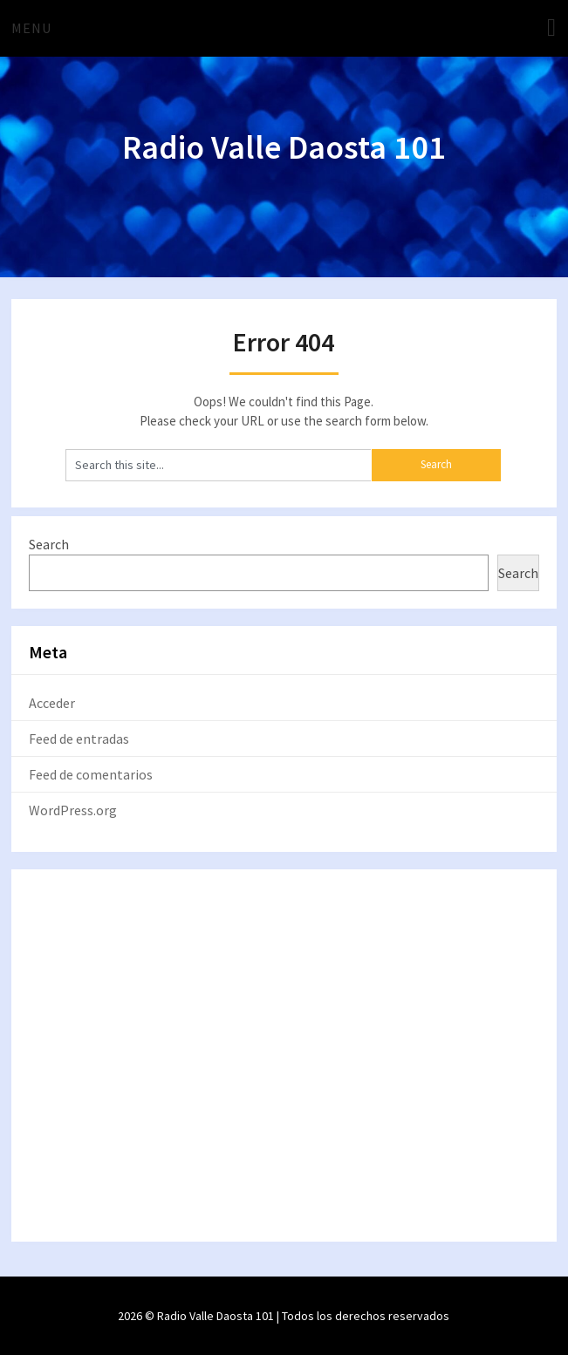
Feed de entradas (79, 738)
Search (49, 544)
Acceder (52, 703)
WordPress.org (73, 810)
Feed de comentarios (91, 774)
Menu (31, 28)
